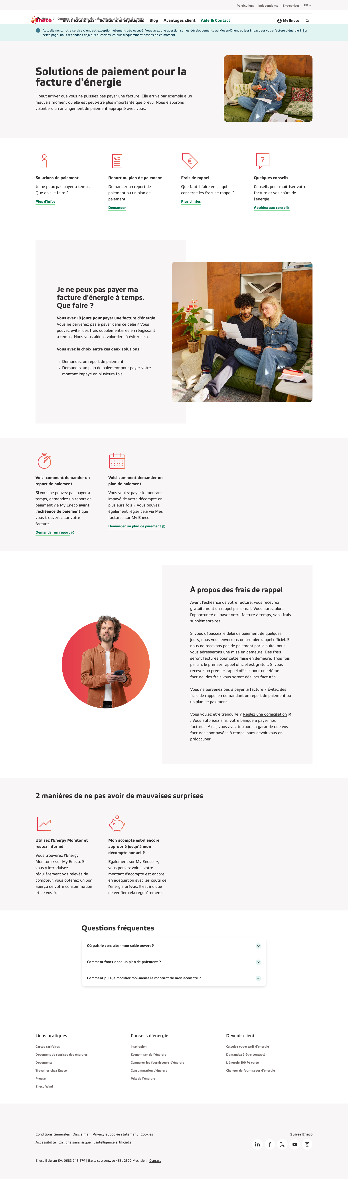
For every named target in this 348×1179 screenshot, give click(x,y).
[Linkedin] (257, 1144)
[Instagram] (307, 1144)
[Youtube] (294, 1144)
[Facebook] (270, 1144)
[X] (282, 1144)
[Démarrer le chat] (307, 21)
